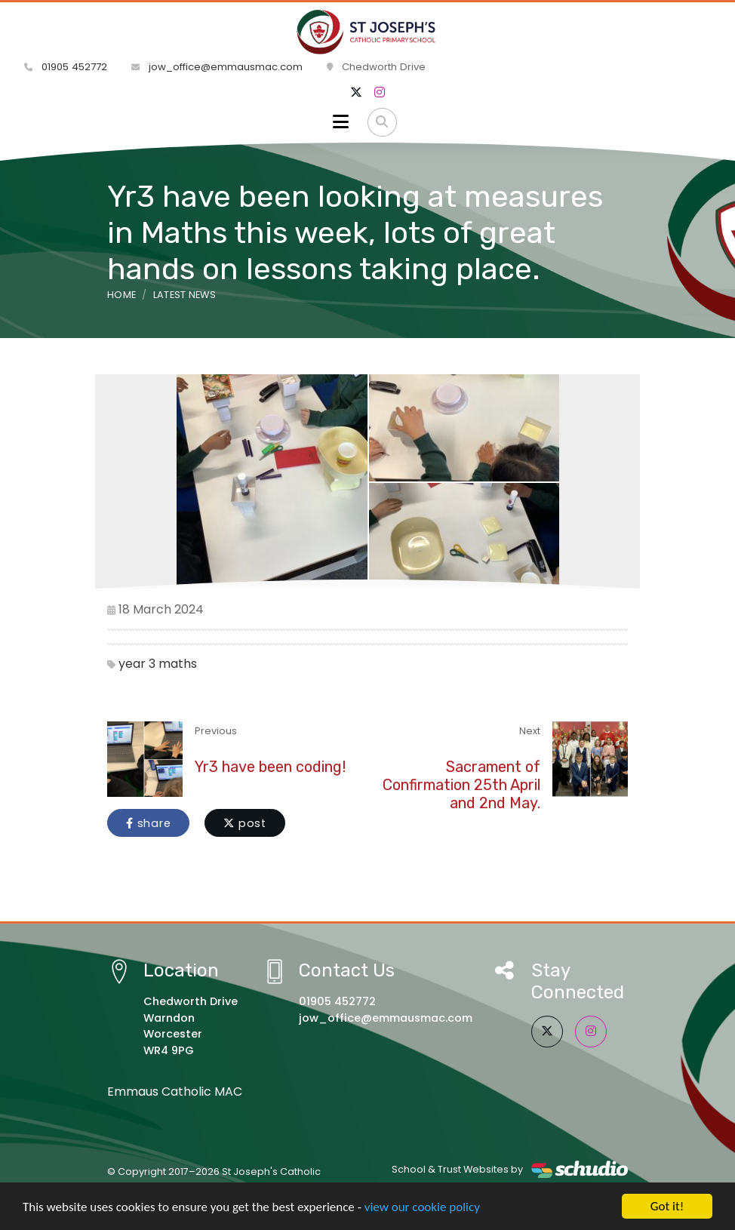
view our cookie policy (422, 1207)
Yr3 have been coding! (270, 767)
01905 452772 (65, 67)
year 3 (136, 663)
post (244, 823)
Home (121, 294)
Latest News (185, 294)
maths (177, 663)
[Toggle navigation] (340, 122)
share (148, 823)
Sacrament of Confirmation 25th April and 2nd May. (461, 785)
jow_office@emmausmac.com (217, 67)
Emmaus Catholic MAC (174, 1091)
